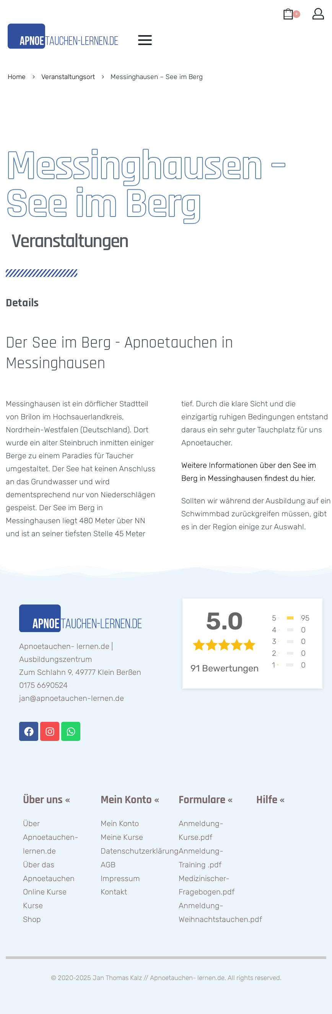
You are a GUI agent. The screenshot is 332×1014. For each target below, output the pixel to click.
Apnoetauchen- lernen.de (187, 978)
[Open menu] (145, 40)
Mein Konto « (130, 800)
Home (17, 77)
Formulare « (206, 800)
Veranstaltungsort (68, 77)
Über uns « (46, 800)
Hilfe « (270, 800)
